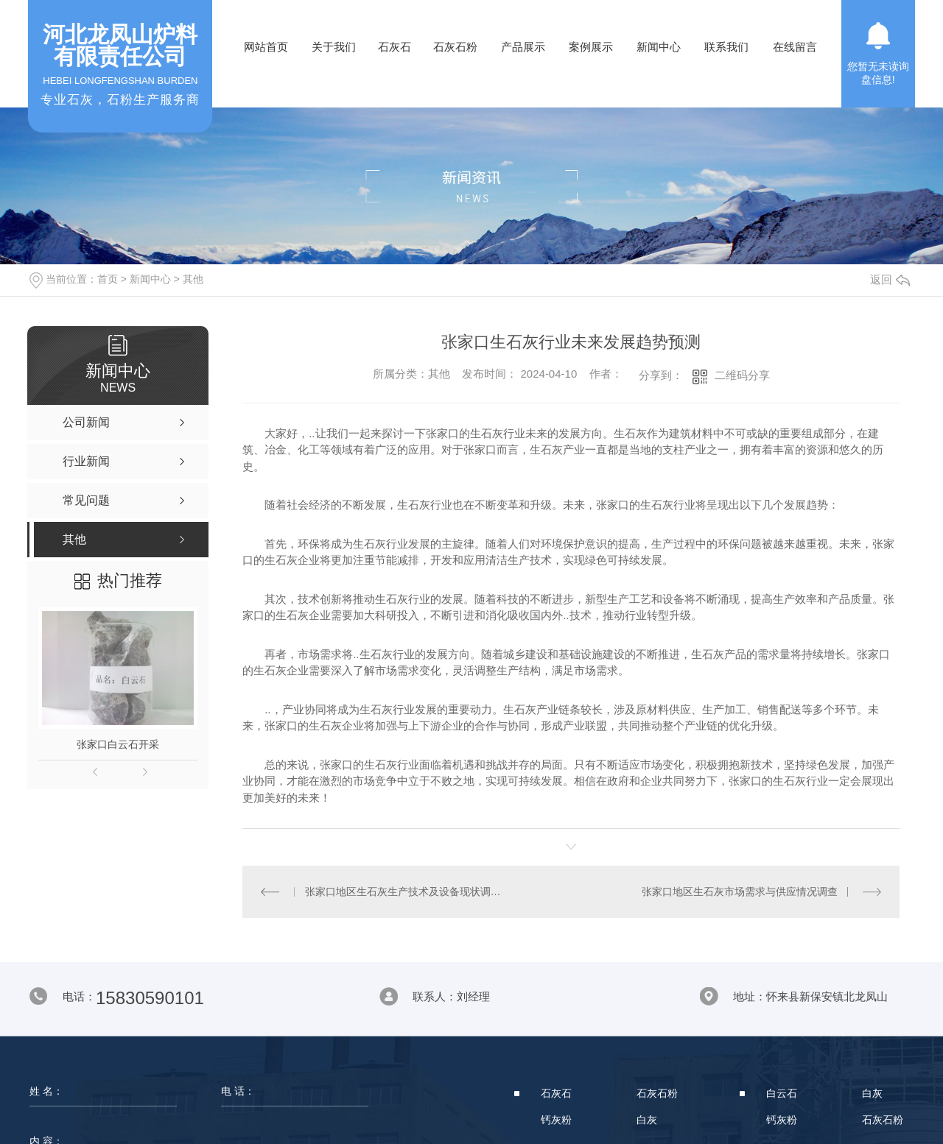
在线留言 (795, 46)
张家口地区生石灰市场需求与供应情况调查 (740, 891)
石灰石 (394, 46)
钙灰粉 (556, 1120)
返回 (890, 279)
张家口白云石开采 (118, 744)
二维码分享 (742, 375)
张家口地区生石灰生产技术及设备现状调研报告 (407, 891)
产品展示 (523, 46)
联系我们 (726, 46)
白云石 (781, 1093)
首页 (107, 279)
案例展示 (591, 46)
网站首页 (266, 46)
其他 (193, 279)
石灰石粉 (455, 46)
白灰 (647, 1120)
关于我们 (334, 46)
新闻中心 (659, 46)
